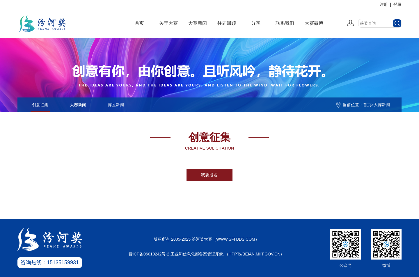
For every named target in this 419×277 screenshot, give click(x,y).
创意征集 (40, 104)
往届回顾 (226, 23)
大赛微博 (314, 23)
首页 (139, 23)
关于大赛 (168, 23)
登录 (397, 4)
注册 (384, 4)
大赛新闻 (197, 23)
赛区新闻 (116, 104)
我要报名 (209, 175)
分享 (255, 23)
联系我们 (285, 23)
